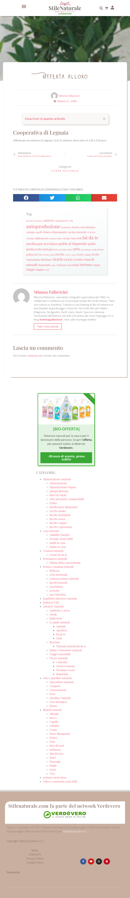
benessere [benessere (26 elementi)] (66, 227)
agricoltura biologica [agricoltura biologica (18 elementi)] (34, 221)
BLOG (34, 850)
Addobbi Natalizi (59, 535)
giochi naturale (59, 582)
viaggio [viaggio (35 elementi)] (39, 269)
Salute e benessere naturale (66, 650)
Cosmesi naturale (53, 550)
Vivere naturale (65, 170)
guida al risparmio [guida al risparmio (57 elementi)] (73, 243)
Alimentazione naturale (57, 479)
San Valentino (58, 594)
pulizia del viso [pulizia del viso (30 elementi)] (34, 254)
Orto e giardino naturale (57, 678)
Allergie (54, 714)
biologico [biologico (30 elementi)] (90, 227)
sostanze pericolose (54, 777)
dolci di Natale (58, 495)
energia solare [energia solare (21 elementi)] (55, 238)
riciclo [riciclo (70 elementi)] (57, 259)
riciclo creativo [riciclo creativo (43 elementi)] (74, 259)
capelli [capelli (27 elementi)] (38, 232)
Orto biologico (58, 702)
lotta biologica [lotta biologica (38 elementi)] (45, 249)
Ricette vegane (58, 523)
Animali (61, 626)
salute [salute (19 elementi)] (53, 265)
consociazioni (58, 690)
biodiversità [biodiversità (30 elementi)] (78, 227)
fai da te (61, 634)
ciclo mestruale (59, 574)
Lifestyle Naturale (54, 606)
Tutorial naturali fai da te (71, 646)
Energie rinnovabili (61, 539)
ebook (53, 614)
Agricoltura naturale (62, 682)
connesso (33, 355)
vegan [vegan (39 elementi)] (96, 265)
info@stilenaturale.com (74, 831)
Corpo (53, 729)
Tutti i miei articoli (47, 326)
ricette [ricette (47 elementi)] (60, 254)
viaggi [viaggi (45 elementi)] (30, 269)
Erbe (52, 741)
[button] (23, 6)
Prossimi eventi (65, 670)
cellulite (54, 725)
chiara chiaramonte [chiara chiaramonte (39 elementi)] (55, 232)
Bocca (53, 718)
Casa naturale (51, 531)
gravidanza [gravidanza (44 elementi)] (51, 244)
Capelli (54, 722)
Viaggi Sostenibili (60, 654)
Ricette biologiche (60, 515)
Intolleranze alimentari (64, 507)
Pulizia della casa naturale (65, 562)
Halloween (56, 618)
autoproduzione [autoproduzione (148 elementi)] (43, 226)
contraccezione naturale (64, 578)
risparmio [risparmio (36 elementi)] (44, 265)
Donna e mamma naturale (58, 566)
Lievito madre (58, 511)
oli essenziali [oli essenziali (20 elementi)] (60, 249)
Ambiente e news (60, 610)
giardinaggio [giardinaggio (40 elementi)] (34, 244)
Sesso (53, 769)
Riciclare (55, 642)
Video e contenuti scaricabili (60, 781)
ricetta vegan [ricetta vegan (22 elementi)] (49, 254)
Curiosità (61, 662)
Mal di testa (56, 753)
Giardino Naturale (60, 698)
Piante (53, 706)
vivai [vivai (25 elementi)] (47, 269)
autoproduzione (59, 491)
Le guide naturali (60, 622)
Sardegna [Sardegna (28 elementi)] (61, 265)
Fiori (52, 694)
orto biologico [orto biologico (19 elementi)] (86, 249)
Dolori (53, 737)
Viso (52, 773)
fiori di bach (57, 745)
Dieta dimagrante (60, 733)
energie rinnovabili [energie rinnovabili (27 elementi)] (72, 238)
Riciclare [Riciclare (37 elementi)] (46, 259)
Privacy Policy (34, 858)
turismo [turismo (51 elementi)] (86, 264)
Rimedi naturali (52, 710)
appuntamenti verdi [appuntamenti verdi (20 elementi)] (64, 221)
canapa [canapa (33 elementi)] (30, 232)
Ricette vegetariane (61, 527)
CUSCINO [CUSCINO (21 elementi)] (91, 232)
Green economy (65, 666)
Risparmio (62, 674)
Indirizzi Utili (51, 602)
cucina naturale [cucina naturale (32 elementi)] (77, 232)
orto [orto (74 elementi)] (76, 248)
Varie (59, 638)
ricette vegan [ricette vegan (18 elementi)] (70, 255)
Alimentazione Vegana (63, 487)
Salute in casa (58, 547)
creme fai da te (58, 554)
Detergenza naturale (55, 558)
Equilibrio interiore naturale (60, 598)
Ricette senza (57, 519)
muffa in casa (57, 543)
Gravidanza (56, 586)
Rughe (53, 765)
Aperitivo (61, 630)
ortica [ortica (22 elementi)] (69, 249)
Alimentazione (58, 483)
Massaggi (55, 761)
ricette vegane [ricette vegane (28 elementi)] (84, 254)
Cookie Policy (35, 862)
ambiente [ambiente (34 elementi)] (48, 220)
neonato (54, 590)
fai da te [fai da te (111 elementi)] (90, 237)
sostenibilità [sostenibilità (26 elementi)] (73, 264)
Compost (55, 686)
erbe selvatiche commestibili (67, 499)
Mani (53, 757)
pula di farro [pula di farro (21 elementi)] (98, 249)
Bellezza (54, 570)
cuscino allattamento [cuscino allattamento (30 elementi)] (37, 238)
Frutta (53, 503)
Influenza (55, 749)
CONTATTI (35, 854)
